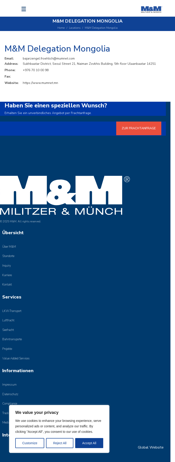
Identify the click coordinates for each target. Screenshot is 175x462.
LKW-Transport (11, 311)
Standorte (8, 256)
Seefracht (8, 330)
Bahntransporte (12, 339)
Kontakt (7, 285)
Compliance (9, 404)
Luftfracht (8, 320)
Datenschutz (10, 394)
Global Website (151, 447)
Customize (29, 443)
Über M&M (9, 247)
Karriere (7, 275)
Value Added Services (16, 358)
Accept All (89, 443)
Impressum (9, 385)
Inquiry (6, 266)
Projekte (7, 349)
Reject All (59, 443)
